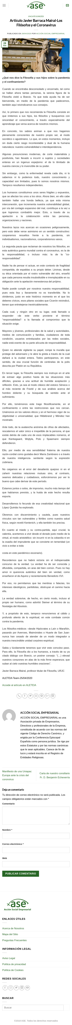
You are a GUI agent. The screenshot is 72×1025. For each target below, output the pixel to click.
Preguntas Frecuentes (14, 940)
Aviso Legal (8, 958)
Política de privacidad (14, 964)
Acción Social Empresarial (50, 33)
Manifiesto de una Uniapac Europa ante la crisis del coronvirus (17, 775)
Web (4, 858)
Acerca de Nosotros (13, 928)
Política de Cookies (12, 970)
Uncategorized (36, 16)
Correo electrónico (13, 844)
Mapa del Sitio (10, 934)
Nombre (7, 830)
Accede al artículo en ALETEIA (19, 685)
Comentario (8, 804)
